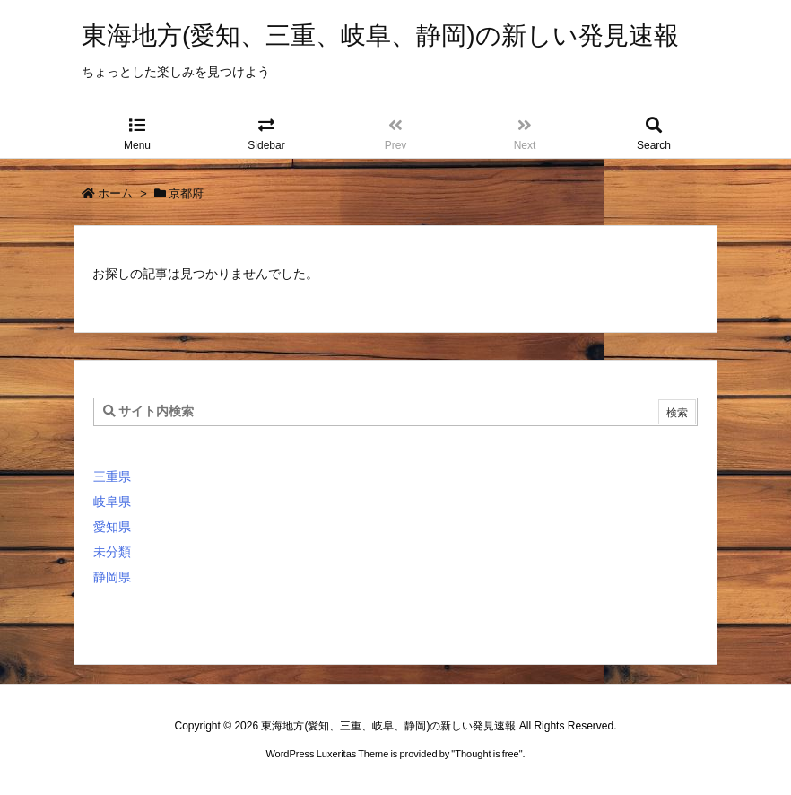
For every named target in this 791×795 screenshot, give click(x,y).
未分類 (112, 552)
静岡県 (112, 577)
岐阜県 (112, 501)
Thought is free (486, 753)
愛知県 (112, 527)
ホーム (115, 193)
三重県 (112, 476)
